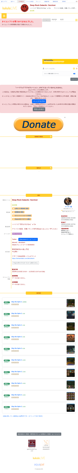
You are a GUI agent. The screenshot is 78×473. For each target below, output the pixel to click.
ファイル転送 (29, 1)
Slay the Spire (15, 304)
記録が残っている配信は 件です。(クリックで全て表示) (22, 416)
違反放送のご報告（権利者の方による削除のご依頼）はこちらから (39, 434)
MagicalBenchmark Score (25, 263)
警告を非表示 (39, 109)
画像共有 (46, 1)
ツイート (74, 79)
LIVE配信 (21, 1)
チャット (38, 1)
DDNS (64, 1)
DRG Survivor (17, 234)
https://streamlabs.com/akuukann (23, 258)
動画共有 (55, 1)
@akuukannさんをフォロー (28, 239)
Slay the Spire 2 (16, 302)
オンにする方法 (39, 101)
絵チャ (13, 1)
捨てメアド (4, 1)
